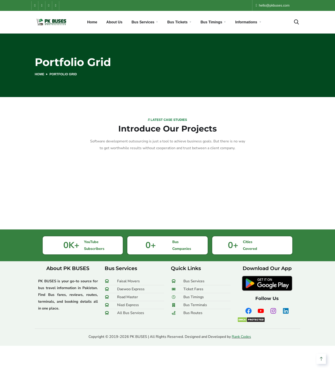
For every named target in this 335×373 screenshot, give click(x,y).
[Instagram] (48, 5)
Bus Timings (211, 22)
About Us (114, 22)
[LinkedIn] (55, 5)
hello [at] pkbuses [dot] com (279, 5)
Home (92, 22)
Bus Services (142, 22)
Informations (246, 22)
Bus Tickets (177, 22)
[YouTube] (41, 5)
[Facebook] (34, 5)
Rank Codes (241, 336)
